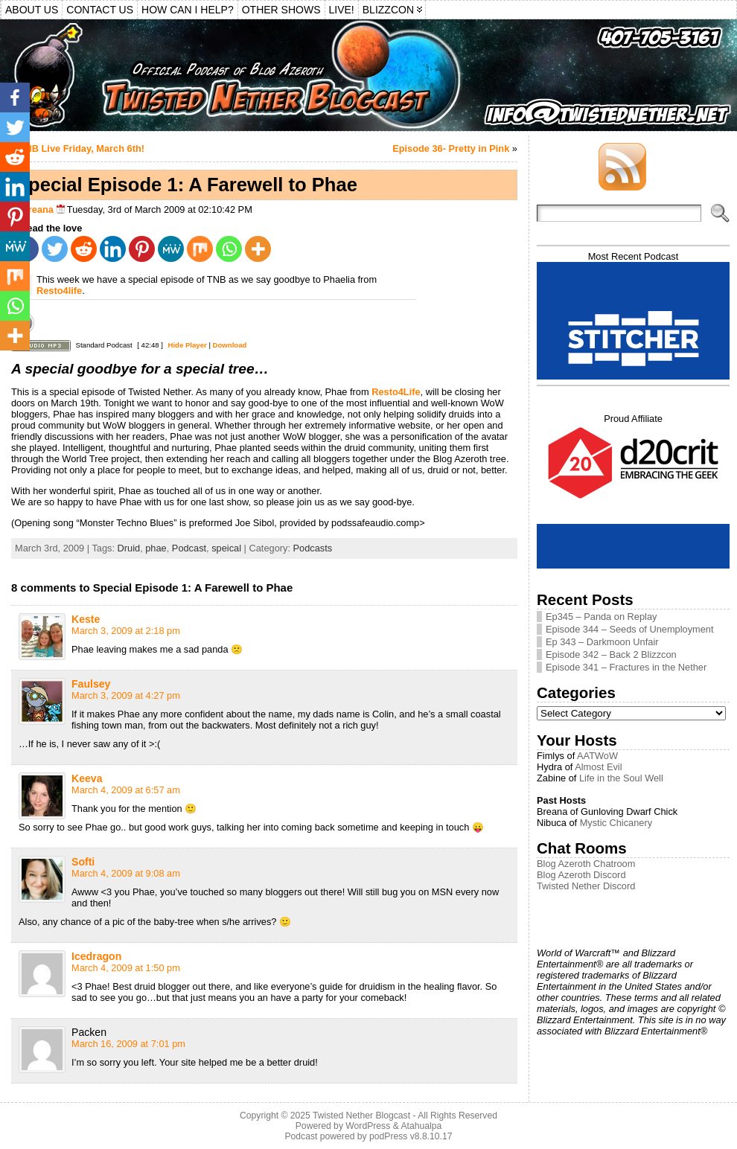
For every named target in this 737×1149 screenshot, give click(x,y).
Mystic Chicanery (616, 822)
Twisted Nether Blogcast (361, 1115)
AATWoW (597, 755)
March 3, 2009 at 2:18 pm (125, 630)
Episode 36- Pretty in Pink (450, 148)
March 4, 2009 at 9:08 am (125, 873)
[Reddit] (84, 249)
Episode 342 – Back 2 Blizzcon (611, 654)
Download (230, 345)
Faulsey (90, 684)
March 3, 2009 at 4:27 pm (125, 695)
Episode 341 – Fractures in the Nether (626, 667)
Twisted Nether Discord (586, 886)
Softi (83, 862)
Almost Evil (598, 766)
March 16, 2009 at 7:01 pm (128, 1043)
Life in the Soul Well (621, 778)
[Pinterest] (142, 249)
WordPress (367, 1126)
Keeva (87, 778)
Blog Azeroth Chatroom (586, 863)
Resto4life (59, 290)
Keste (85, 619)
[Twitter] (55, 249)
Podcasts (313, 548)
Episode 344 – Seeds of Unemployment (630, 629)
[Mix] (200, 249)
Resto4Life (395, 391)
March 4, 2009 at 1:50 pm (125, 967)
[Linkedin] (113, 249)
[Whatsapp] (229, 249)
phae (155, 548)
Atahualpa (421, 1126)
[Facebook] (15, 97)
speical (226, 548)
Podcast (189, 548)
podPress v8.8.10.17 (411, 1136)
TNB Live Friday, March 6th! (81, 148)
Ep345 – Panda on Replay (601, 616)
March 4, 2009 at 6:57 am (125, 790)
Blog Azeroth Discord (581, 874)
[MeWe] (171, 249)
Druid (129, 548)
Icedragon (96, 956)
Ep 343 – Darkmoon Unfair (602, 641)
